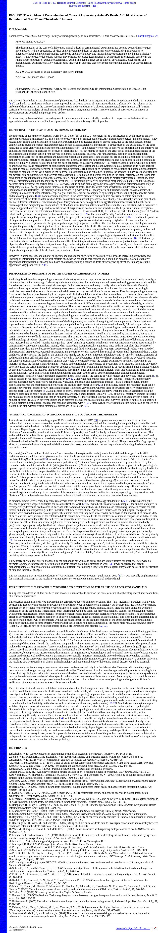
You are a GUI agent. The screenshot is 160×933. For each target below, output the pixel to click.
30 (11, 540)
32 (101, 625)
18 (10, 829)
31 (120, 575)
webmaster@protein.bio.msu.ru (133, 928)
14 (10, 810)
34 (61, 718)
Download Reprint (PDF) (83, 5)
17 (41, 264)
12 (85, 214)
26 (123, 500)
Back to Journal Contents (71, 2)
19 (45, 264)
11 (10, 792)
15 (129, 217)
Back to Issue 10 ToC (44, 2)
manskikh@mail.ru (148, 35)
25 (45, 459)
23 (88, 402)
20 (68, 378)
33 (105, 625)
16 (135, 238)
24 (95, 420)
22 (72, 378)
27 (84, 503)
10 (81, 214)
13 (125, 217)
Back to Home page (111, 2)
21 (100, 384)
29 (127, 500)
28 (10, 880)
